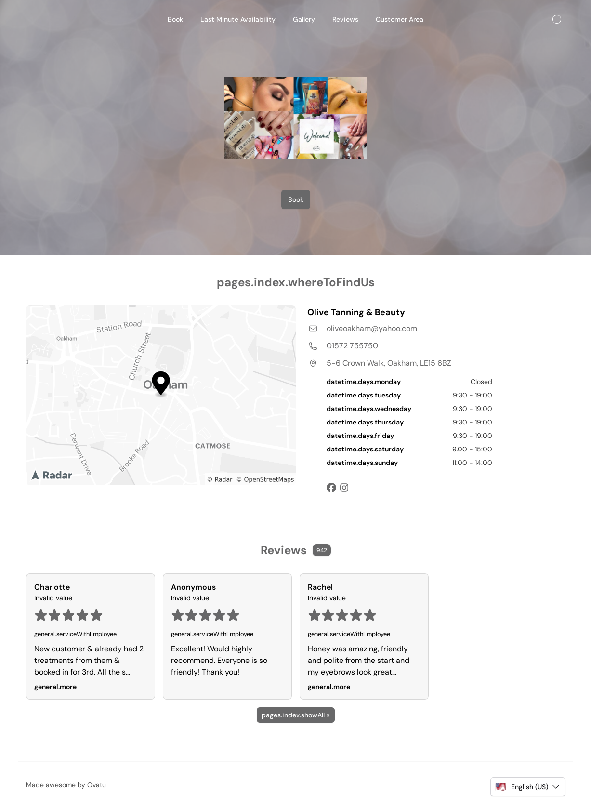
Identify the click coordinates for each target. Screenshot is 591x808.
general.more (55, 686)
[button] (527, 786)
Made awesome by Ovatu (66, 785)
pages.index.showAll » (296, 715)
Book (295, 199)
